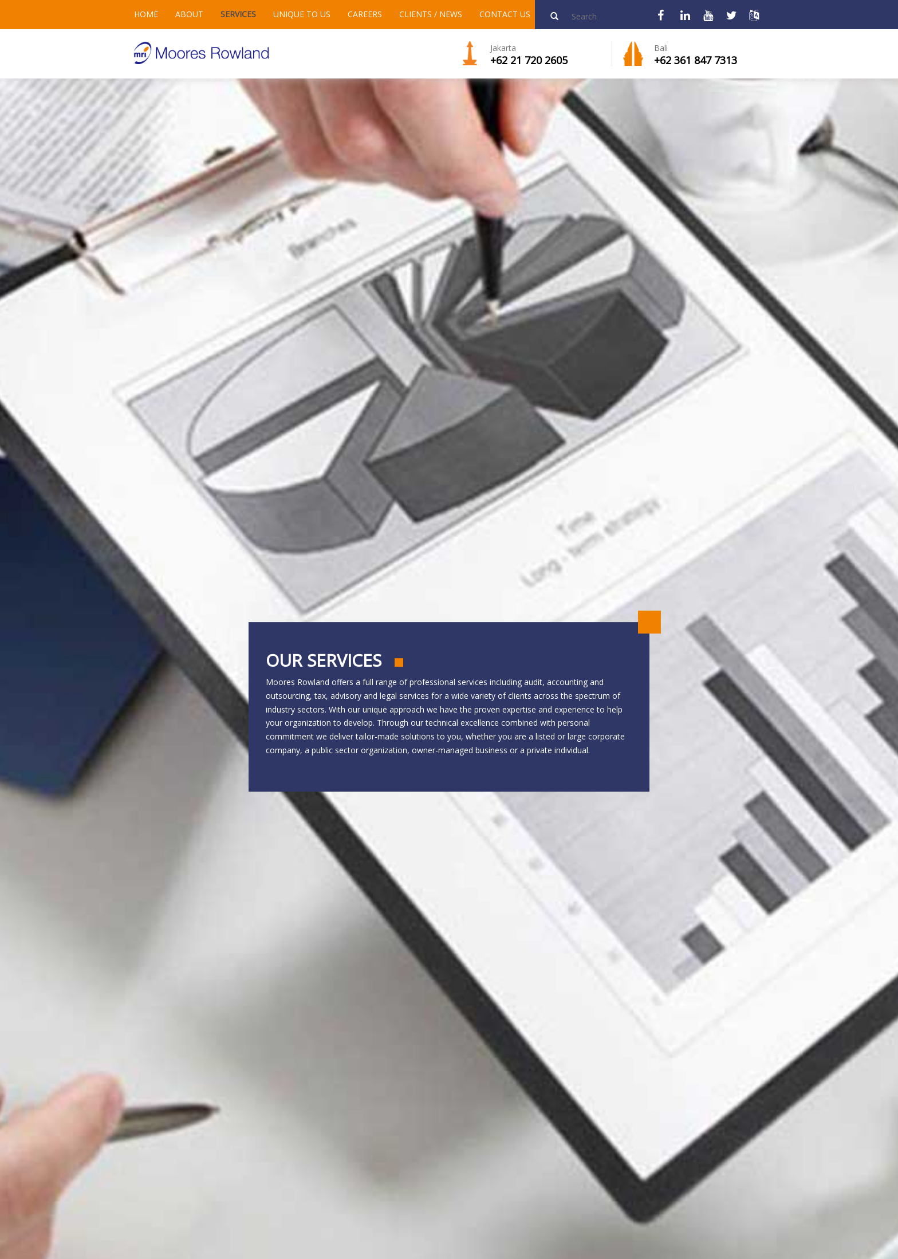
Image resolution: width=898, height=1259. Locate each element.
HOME (146, 14)
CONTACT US (504, 14)
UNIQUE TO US (301, 14)
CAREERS (365, 14)
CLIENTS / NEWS (430, 14)
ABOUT (189, 14)
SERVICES (238, 14)
